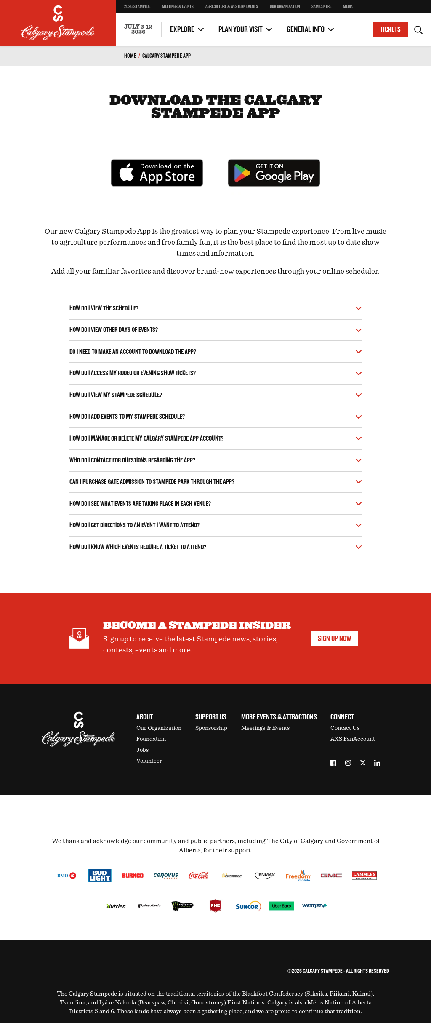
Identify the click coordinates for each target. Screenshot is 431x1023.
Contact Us (344, 728)
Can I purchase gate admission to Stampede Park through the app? (151, 482)
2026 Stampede (137, 6)
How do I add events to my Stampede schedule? (127, 416)
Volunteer (149, 761)
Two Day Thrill (143, 13)
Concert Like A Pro (147, 15)
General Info (306, 29)
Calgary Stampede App (166, 56)
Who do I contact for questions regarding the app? (132, 460)
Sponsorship (211, 728)
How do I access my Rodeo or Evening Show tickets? (132, 373)
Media (348, 6)
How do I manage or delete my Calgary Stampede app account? (146, 438)
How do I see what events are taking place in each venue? (140, 503)
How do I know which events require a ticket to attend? (137, 547)
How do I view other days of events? (113, 330)
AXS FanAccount (352, 739)
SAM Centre (321, 6)
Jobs (142, 750)
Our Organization (285, 6)
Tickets (390, 29)
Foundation (151, 739)
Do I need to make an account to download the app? (132, 351)
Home (130, 56)
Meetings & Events (178, 6)
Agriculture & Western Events (231, 6)
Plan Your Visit (240, 29)
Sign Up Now (334, 638)
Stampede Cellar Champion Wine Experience (145, 14)
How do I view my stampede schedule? (115, 395)
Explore (182, 29)
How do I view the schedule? (103, 308)
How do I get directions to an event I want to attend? (134, 525)
